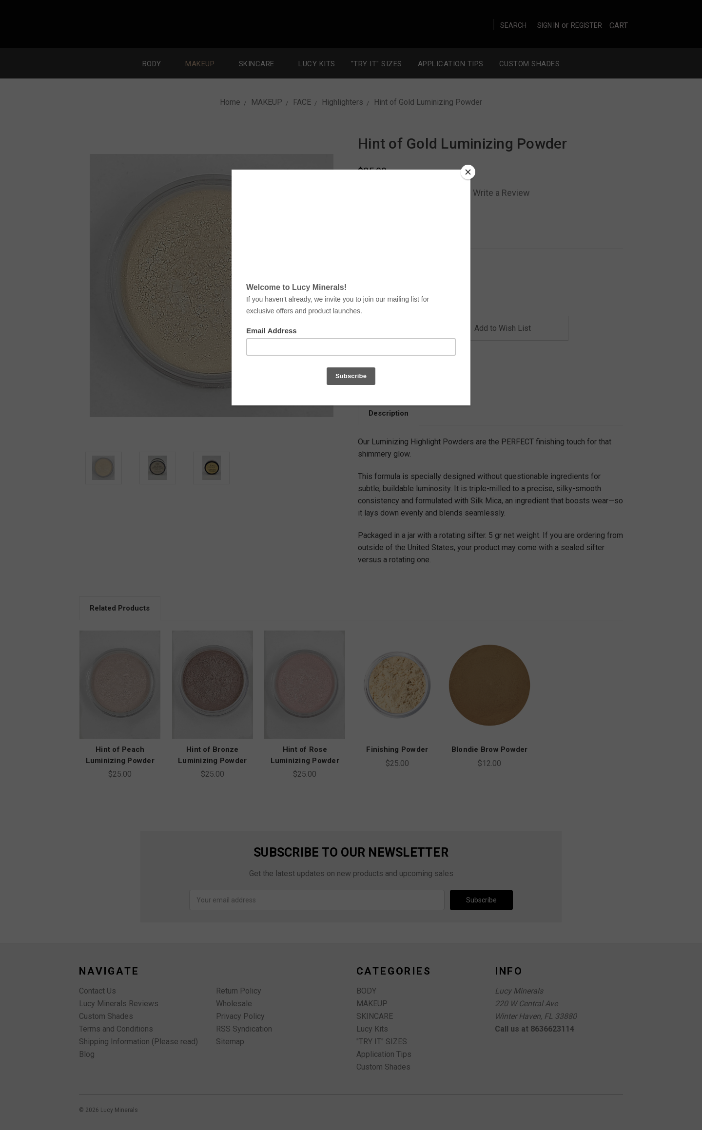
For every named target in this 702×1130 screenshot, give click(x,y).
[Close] (468, 172)
